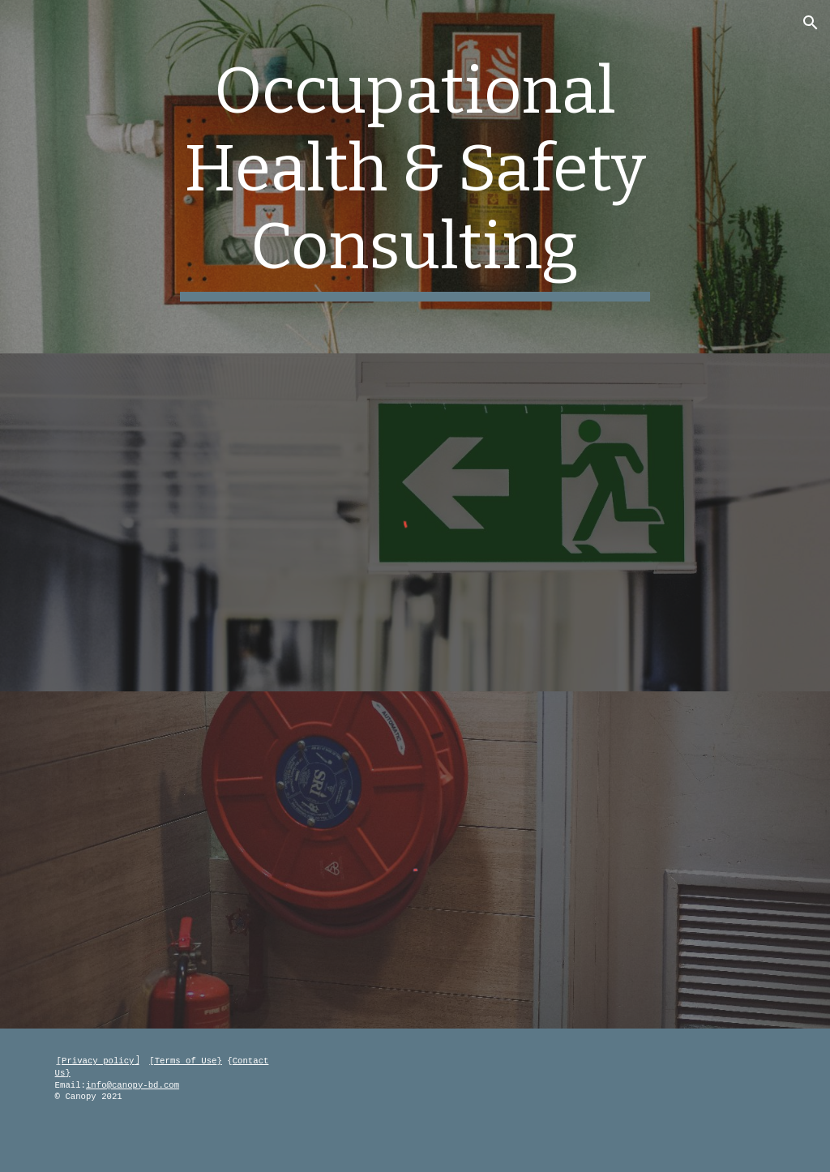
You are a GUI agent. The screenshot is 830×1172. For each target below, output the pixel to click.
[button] (810, 22)
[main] (414, 176)
